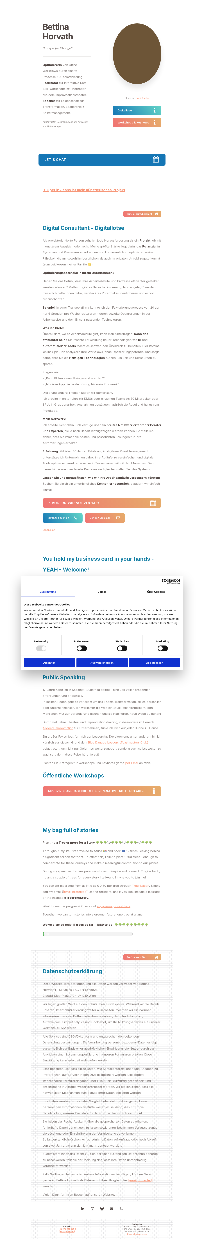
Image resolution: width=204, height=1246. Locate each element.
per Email (131, 763)
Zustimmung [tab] (48, 591)
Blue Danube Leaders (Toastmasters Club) (118, 742)
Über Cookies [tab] (156, 591)
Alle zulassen (154, 662)
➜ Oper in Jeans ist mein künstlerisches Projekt (84, 190)
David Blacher (142, 98)
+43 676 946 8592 (67, 1229)
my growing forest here (113, 906)
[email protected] (75, 892)
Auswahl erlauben (102, 662)
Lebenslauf (49, 529)
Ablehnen (49, 662)
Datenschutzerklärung (137, 1234)
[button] (137, 110)
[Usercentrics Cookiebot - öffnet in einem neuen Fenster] (164, 581)
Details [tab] (102, 591)
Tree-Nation (140, 885)
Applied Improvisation (58, 728)
